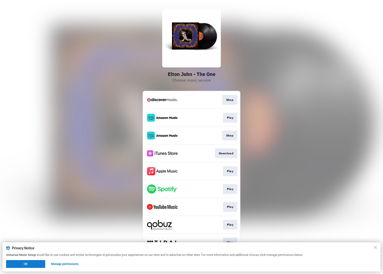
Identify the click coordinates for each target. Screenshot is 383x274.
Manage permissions (65, 264)
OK (26, 264)
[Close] (375, 247)
